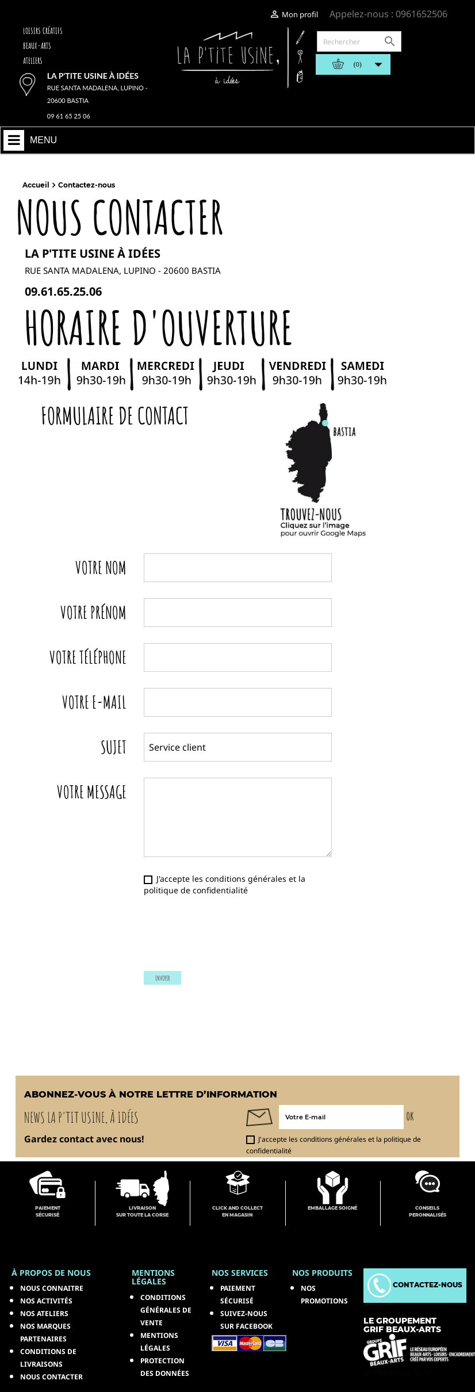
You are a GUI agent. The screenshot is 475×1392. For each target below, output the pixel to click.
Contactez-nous (414, 1284)
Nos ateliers (44, 1313)
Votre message (92, 790)
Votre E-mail (94, 700)
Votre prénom (93, 611)
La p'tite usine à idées (93, 76)
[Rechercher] (359, 41)
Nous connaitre (51, 1288)
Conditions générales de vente (165, 1310)
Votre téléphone (88, 656)
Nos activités (46, 1301)
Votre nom (101, 566)
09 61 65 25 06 (68, 116)
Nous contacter (51, 1377)
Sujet (114, 745)
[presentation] (235, 939)
